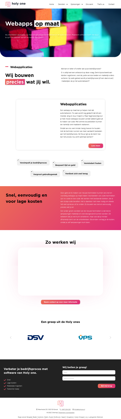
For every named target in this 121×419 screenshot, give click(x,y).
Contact (111, 4)
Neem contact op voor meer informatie (60, 302)
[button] (62, 4)
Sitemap (55, 412)
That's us (100, 4)
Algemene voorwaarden (66, 412)
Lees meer (95, 146)
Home (51, 4)
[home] (15, 4)
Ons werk (89, 4)
